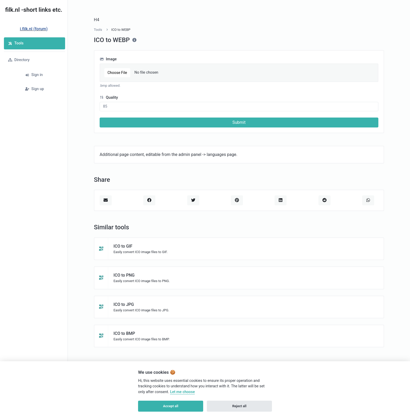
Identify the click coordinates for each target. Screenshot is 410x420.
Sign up (34, 89)
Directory (19, 60)
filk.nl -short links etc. (33, 9)
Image (108, 59)
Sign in (34, 75)
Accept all (170, 406)
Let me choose (182, 392)
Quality (109, 97)
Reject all (239, 406)
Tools (16, 43)
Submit (239, 122)
